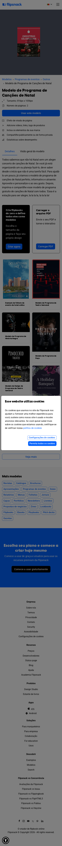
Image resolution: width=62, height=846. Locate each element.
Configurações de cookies (42, 437)
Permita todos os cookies (42, 443)
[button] (6, 840)
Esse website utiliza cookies (31, 403)
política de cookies (32, 428)
